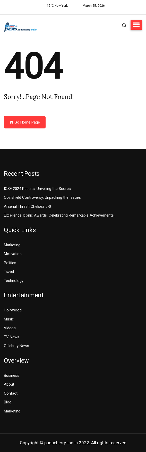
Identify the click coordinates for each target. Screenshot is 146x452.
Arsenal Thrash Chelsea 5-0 (27, 206)
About (9, 384)
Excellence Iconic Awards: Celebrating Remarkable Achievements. (59, 215)
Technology (13, 280)
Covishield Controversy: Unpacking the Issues (42, 197)
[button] (136, 25)
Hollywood (13, 310)
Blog (7, 402)
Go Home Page (25, 122)
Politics (10, 263)
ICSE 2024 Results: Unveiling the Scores (37, 188)
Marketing (12, 245)
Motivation (13, 253)
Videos (10, 328)
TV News (11, 337)
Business (11, 375)
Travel (9, 271)
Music (9, 319)
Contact (11, 393)
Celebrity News (16, 345)
